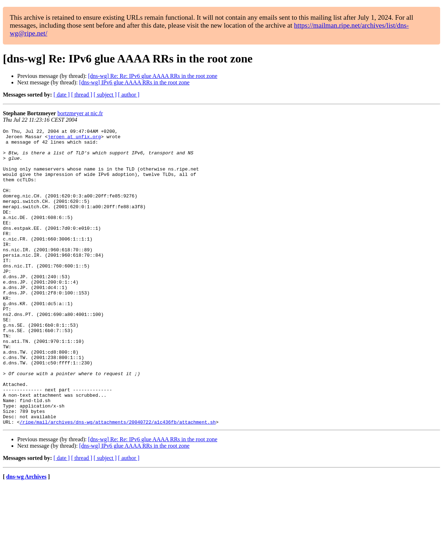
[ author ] (129, 95)
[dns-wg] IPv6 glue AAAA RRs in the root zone (134, 82)
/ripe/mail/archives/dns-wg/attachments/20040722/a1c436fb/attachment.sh (118, 481)
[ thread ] (81, 95)
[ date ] (61, 95)
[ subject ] (105, 95)
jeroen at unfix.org (74, 138)
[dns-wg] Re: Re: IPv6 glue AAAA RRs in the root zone (152, 76)
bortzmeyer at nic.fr (80, 113)
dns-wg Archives (26, 536)
